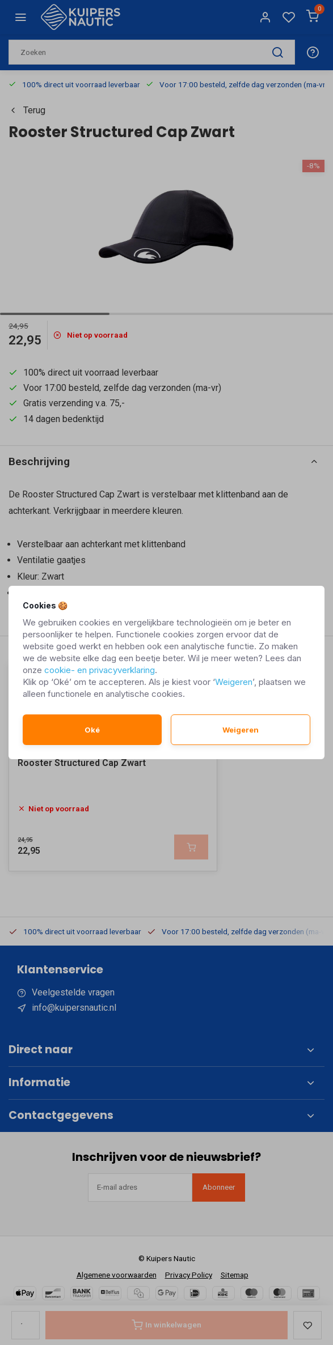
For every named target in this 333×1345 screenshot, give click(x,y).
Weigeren (233, 681)
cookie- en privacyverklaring (99, 670)
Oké (92, 729)
